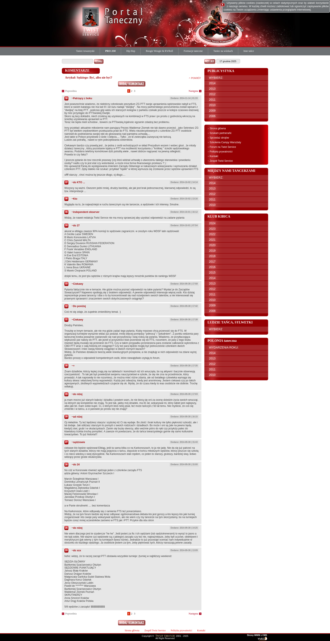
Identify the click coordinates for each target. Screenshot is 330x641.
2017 (212, 261)
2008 (212, 310)
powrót (194, 78)
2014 (212, 83)
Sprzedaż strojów (219, 137)
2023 (212, 228)
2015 (212, 272)
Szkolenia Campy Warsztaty (225, 142)
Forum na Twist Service (223, 147)
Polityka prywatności (221, 151)
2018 (212, 256)
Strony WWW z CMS (257, 635)
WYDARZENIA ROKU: (224, 347)
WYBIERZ (215, 329)
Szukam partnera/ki (220, 133)
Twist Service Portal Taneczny (91, 21)
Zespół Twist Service (221, 160)
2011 (212, 99)
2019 (212, 250)
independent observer (86, 212)
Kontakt (214, 156)
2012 (212, 94)
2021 (212, 239)
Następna (193, 90)
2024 (212, 223)
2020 (212, 245)
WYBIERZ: (216, 77)
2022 (212, 234)
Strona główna (218, 128)
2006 (212, 116)
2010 (212, 105)
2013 (212, 88)
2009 (212, 110)
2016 (212, 267)
